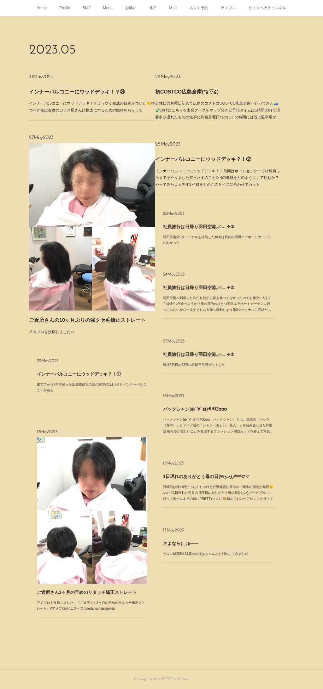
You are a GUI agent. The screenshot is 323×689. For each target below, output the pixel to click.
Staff (86, 8)
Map (173, 8)
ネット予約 (198, 8)
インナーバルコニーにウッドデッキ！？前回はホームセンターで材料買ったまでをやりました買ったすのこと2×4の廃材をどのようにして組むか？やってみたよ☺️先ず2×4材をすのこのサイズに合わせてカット (216, 166)
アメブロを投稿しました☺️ (87, 245)
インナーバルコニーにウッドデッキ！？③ (90, 95)
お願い (131, 8)
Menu (108, 8)
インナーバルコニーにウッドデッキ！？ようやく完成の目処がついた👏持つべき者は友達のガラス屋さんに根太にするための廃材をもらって (92, 98)
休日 (153, 8)
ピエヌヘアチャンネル (267, 8)
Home (42, 8)
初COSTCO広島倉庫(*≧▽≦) (212, 99)
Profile (64, 8)
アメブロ (228, 8)
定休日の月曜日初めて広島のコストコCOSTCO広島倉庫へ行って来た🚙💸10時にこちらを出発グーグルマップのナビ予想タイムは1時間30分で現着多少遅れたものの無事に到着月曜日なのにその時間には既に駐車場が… (216, 102)
